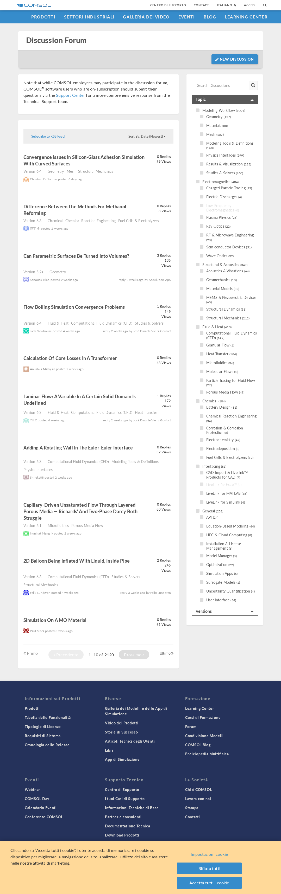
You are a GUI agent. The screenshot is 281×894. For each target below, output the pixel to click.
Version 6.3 (32, 220)
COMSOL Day (37, 798)
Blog (210, 17)
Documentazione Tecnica (127, 825)
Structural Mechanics (95, 171)
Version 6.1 (32, 525)
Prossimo (134, 655)
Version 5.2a (33, 271)
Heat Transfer (146, 412)
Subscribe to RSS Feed (48, 136)
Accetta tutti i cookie (209, 883)
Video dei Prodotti (122, 722)
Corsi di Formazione (203, 717)
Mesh (71, 171)
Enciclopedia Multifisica (207, 753)
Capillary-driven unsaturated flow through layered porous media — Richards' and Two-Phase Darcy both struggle (80, 511)
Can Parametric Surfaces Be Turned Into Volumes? (76, 256)
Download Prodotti (122, 835)
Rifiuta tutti (209, 869)
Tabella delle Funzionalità (48, 717)
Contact (201, 5)
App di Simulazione (122, 759)
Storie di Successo (121, 732)
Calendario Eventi (41, 807)
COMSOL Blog (198, 744)
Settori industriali (89, 17)
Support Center (70, 95)
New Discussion (234, 59)
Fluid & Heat (58, 323)
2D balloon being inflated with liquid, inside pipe (76, 560)
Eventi (186, 17)
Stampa (191, 807)
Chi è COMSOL (198, 789)
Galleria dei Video (146, 17)
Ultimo (166, 653)
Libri (109, 750)
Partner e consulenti (123, 816)
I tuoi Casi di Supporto (125, 798)
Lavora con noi (198, 798)
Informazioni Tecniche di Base (132, 807)
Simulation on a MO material (55, 620)
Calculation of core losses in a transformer (70, 358)
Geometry (56, 171)
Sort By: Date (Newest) (147, 136)
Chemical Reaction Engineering (90, 220)
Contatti (192, 816)
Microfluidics (58, 525)
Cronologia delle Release (47, 744)
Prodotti (43, 17)
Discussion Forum (56, 40)
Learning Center (246, 17)
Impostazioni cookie (209, 855)
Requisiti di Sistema (43, 735)
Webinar (32, 789)
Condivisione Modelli (204, 735)
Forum (191, 726)
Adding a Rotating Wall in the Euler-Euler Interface (78, 447)
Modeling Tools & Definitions (135, 461)
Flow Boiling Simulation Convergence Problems (74, 307)
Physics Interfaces (38, 469)
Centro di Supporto (168, 5)
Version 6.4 (32, 171)
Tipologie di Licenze (43, 726)
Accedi (249, 5)
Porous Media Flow (87, 525)
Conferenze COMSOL (44, 816)
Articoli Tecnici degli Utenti (130, 741)
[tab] (225, 99)
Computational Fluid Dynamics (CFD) (101, 323)
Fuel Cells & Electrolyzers (138, 220)
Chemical (55, 220)
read (78, 164)
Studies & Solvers (149, 323)
